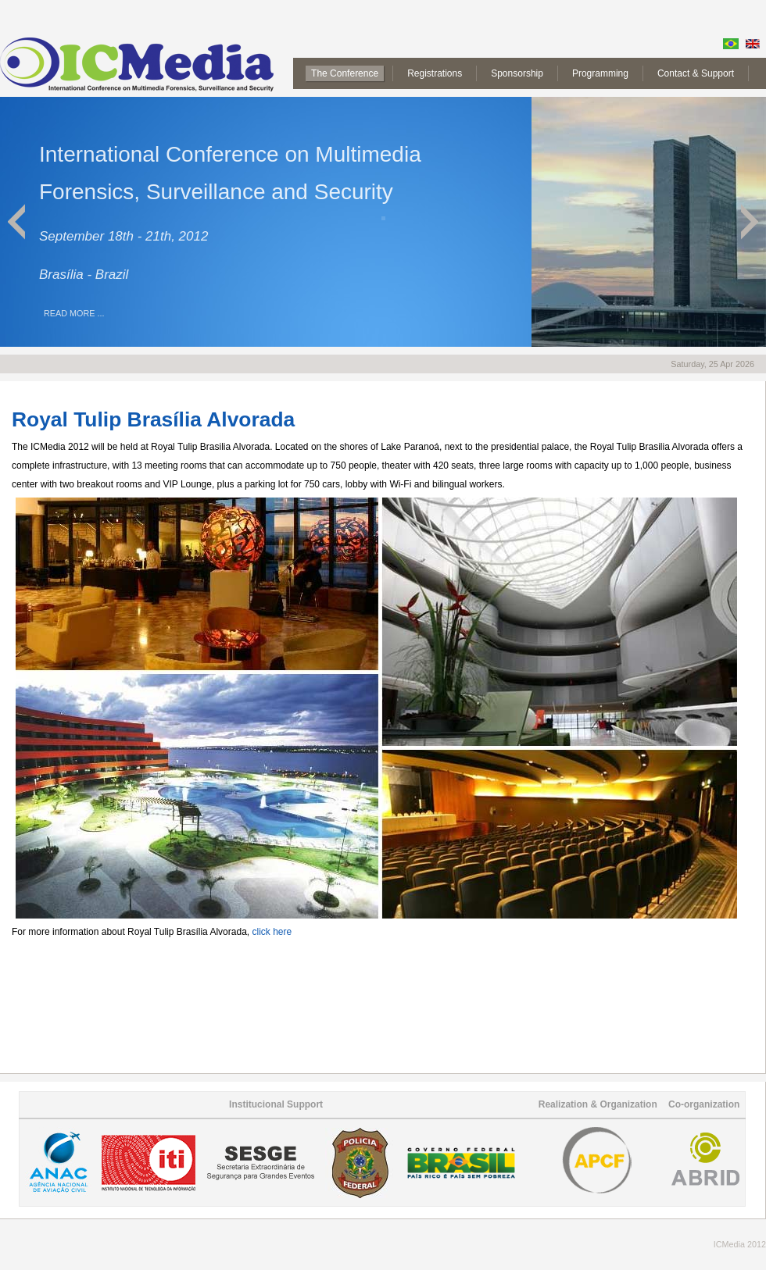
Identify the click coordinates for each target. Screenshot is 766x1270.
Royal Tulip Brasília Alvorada (153, 419)
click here (272, 931)
